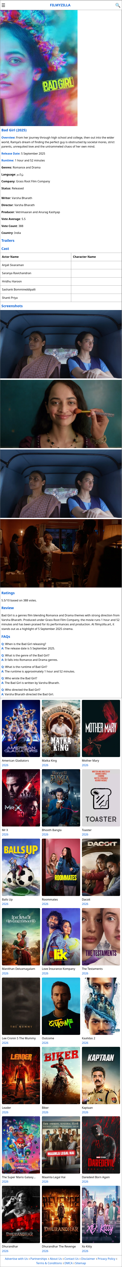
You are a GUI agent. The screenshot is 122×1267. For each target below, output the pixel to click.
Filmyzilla (60, 5)
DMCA (68, 1263)
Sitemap (80, 1263)
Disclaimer (88, 1259)
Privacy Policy (106, 1259)
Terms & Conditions (49, 1263)
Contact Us (71, 1259)
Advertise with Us (16, 1259)
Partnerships (38, 1259)
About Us (56, 1259)
